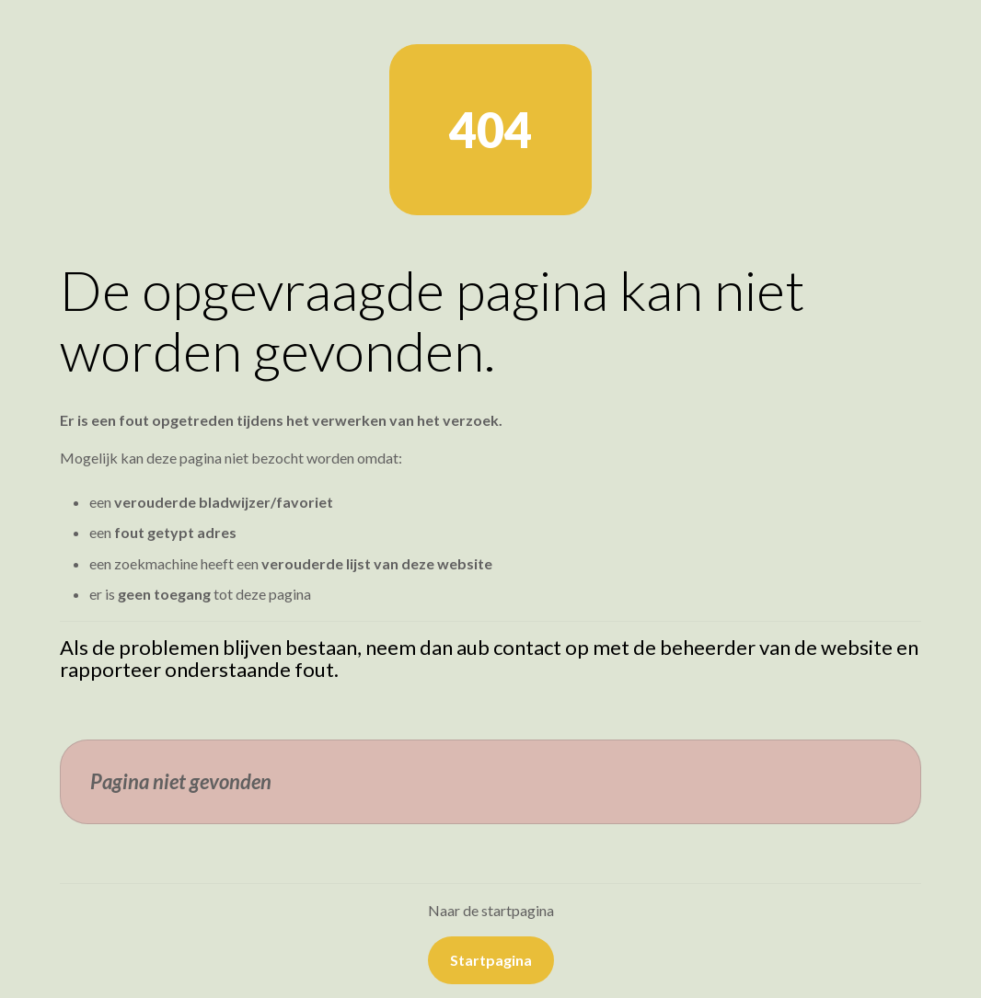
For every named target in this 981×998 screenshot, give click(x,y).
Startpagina (491, 960)
